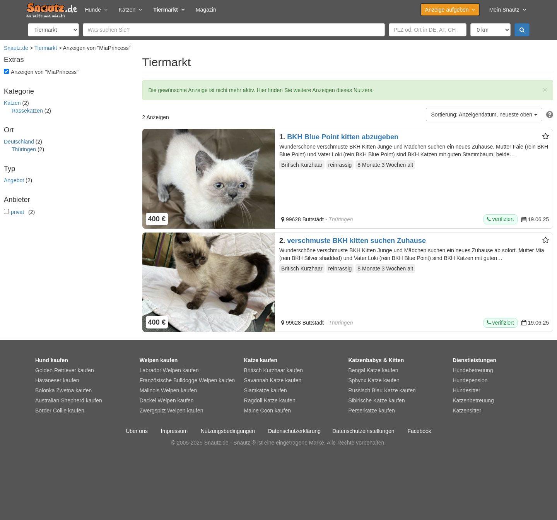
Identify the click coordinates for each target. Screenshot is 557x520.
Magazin (206, 10)
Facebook (419, 431)
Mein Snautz (507, 10)
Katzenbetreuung (473, 400)
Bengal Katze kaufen (373, 370)
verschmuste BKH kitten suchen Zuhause (356, 241)
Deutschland (19, 142)
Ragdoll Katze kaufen (270, 400)
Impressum (174, 431)
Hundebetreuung (473, 370)
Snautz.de (16, 48)
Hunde (96, 10)
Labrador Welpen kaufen (169, 370)
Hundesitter (466, 390)
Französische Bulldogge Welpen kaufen (187, 380)
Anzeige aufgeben (450, 10)
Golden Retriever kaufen (64, 370)
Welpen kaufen (159, 360)
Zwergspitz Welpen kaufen (171, 410)
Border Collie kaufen (59, 410)
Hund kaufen (51, 360)
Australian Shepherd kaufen (68, 400)
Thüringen (24, 149)
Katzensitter (467, 410)
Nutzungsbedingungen (228, 431)
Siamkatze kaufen (265, 390)
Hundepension (470, 380)
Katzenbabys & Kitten (376, 360)
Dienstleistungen (474, 360)
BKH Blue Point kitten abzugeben (342, 137)
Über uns (137, 431)
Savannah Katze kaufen (273, 380)
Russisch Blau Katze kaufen (381, 390)
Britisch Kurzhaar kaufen (273, 370)
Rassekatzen (27, 111)
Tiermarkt (168, 10)
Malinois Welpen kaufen (168, 390)
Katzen (130, 10)
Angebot (14, 180)
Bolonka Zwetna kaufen (63, 390)
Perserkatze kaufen (371, 410)
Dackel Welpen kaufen (167, 400)
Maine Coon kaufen (267, 410)
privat (17, 212)
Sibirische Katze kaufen (376, 400)
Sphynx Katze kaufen (373, 380)
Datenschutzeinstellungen (363, 431)
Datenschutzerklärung (294, 431)
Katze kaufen (260, 360)
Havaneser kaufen (57, 380)
